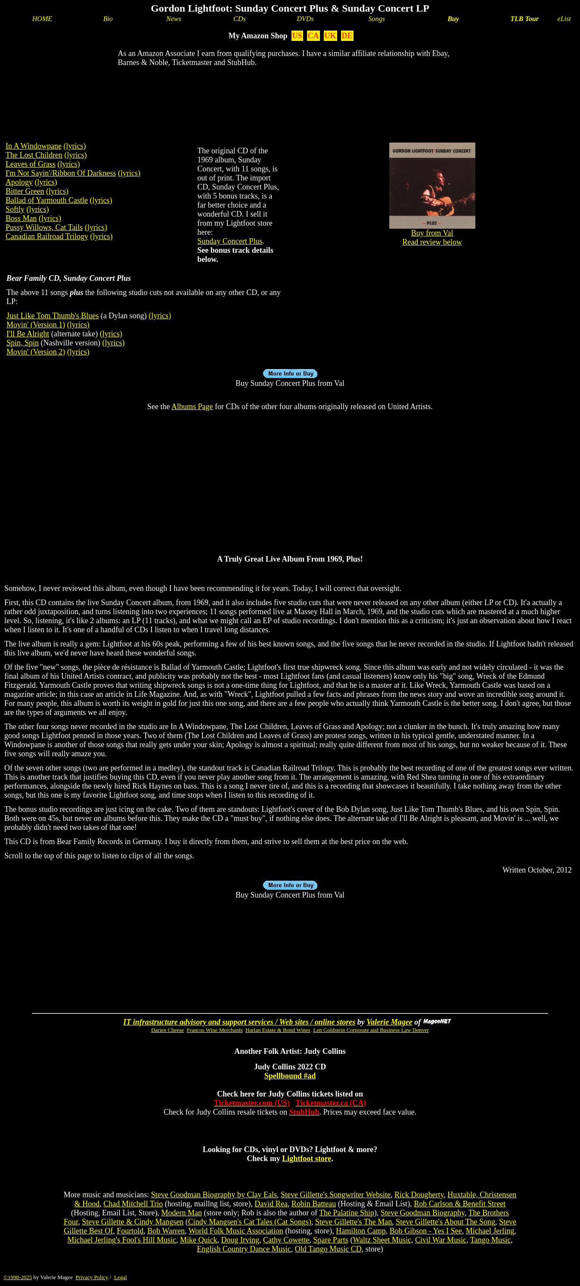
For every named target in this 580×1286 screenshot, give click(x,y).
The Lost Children (34, 155)
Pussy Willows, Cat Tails (44, 227)
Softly (15, 209)
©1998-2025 (17, 1277)
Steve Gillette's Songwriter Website (336, 1194)
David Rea (270, 1203)
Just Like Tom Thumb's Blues (52, 315)
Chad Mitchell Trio (133, 1203)
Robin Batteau (314, 1203)
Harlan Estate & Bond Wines (277, 1030)
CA (313, 35)
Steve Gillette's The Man (353, 1222)
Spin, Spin (22, 343)
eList (564, 18)
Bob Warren (166, 1231)
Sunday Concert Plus (229, 241)
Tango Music (490, 1240)
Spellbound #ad (290, 1076)
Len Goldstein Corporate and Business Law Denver (371, 1030)
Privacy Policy (91, 1277)
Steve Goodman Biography (423, 1212)
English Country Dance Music (244, 1249)
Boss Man (21, 218)
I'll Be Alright (27, 333)
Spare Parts (330, 1240)
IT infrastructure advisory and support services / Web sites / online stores (239, 1022)
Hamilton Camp (361, 1231)
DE (347, 35)
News (173, 18)
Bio (108, 18)
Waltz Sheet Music (382, 1240)
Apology (19, 182)
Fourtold (130, 1231)
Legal (120, 1277)
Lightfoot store (306, 1158)
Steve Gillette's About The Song (445, 1222)
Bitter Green (25, 191)
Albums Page (192, 406)
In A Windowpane (34, 146)
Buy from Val (432, 229)
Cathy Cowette (286, 1240)
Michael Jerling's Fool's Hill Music (121, 1240)
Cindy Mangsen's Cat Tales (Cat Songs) (249, 1222)
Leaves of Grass (31, 164)
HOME (42, 18)
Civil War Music (440, 1240)
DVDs (305, 18)
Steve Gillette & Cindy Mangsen (132, 1222)
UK (330, 35)
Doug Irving (240, 1240)
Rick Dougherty (419, 1194)
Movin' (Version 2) (35, 352)
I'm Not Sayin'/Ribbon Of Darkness (61, 173)
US (297, 35)
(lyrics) (74, 146)
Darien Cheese (167, 1030)
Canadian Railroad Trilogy (47, 236)
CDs (239, 18)
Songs (377, 18)
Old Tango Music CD (328, 1249)
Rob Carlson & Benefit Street (460, 1203)
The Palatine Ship (346, 1212)
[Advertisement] (290, 101)
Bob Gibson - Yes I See (426, 1231)
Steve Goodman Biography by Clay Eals (214, 1194)
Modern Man (181, 1212)
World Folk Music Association (236, 1231)
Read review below (432, 242)
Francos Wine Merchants (215, 1030)
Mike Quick (198, 1240)
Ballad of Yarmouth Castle (47, 200)
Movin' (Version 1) (35, 324)
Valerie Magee (389, 1022)
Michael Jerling (490, 1231)
